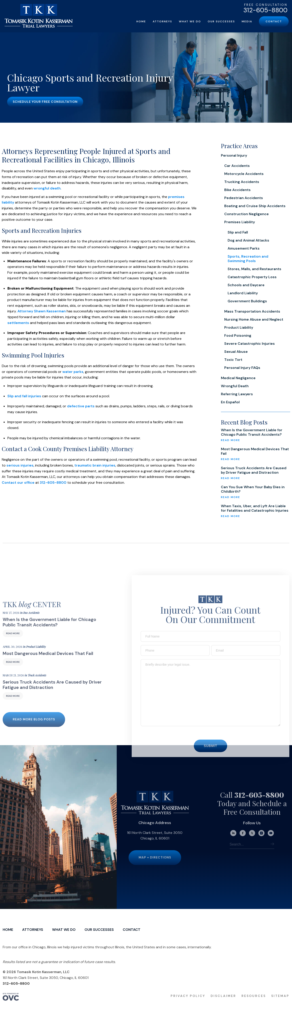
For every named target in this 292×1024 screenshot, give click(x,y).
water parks (72, 371)
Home (141, 21)
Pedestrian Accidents (243, 198)
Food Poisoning (237, 335)
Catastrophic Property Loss (252, 277)
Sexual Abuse (236, 351)
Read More (13, 640)
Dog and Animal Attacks (248, 240)
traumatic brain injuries (94, 465)
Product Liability (238, 327)
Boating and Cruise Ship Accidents (255, 206)
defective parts (81, 406)
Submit (210, 753)
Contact (274, 21)
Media (247, 21)
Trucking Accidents (241, 181)
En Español (230, 402)
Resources (253, 1003)
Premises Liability (239, 222)
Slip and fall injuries (24, 396)
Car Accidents (237, 165)
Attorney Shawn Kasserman (41, 311)
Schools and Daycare (246, 285)
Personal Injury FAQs (242, 367)
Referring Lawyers (237, 394)
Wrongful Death (235, 386)
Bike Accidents (237, 189)
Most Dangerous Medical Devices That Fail (255, 451)
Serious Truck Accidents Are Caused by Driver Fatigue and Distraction (253, 470)
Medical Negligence (238, 378)
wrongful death (47, 188)
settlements (18, 322)
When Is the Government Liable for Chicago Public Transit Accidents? (251, 432)
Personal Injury (234, 155)
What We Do (190, 21)
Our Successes (221, 21)
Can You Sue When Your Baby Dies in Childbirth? (253, 489)
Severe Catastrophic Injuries (249, 343)
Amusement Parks (244, 248)
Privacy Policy (188, 1003)
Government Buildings (247, 301)
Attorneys (162, 21)
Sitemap (280, 1003)
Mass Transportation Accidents (252, 311)
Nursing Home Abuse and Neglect (253, 319)
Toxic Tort (233, 359)
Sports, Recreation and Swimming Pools (248, 258)
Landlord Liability (243, 293)
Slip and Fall (238, 232)
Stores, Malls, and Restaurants (254, 269)
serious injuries (20, 465)
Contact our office (18, 482)
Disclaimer (223, 1003)
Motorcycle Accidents (244, 173)
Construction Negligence (246, 214)
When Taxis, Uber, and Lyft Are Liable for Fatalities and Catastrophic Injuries (254, 508)
